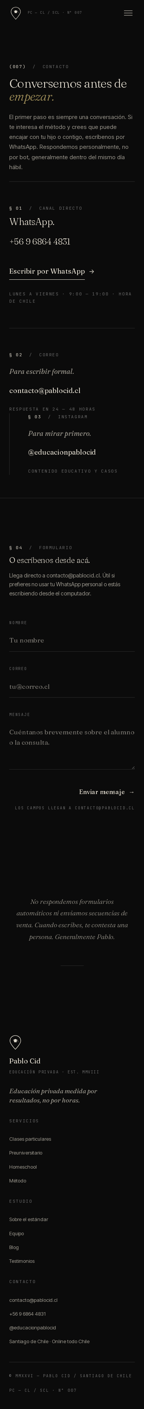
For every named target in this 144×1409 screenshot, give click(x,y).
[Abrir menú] (126, 13)
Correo (18, 668)
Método (17, 1180)
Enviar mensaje (107, 791)
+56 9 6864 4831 (27, 1314)
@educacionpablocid (62, 452)
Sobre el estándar (28, 1219)
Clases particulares (30, 1139)
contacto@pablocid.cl (45, 390)
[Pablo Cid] (15, 13)
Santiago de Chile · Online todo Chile (49, 1341)
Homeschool (23, 1167)
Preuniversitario (25, 1153)
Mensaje (19, 714)
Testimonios (22, 1261)
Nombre (18, 622)
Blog (14, 1247)
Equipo (16, 1233)
